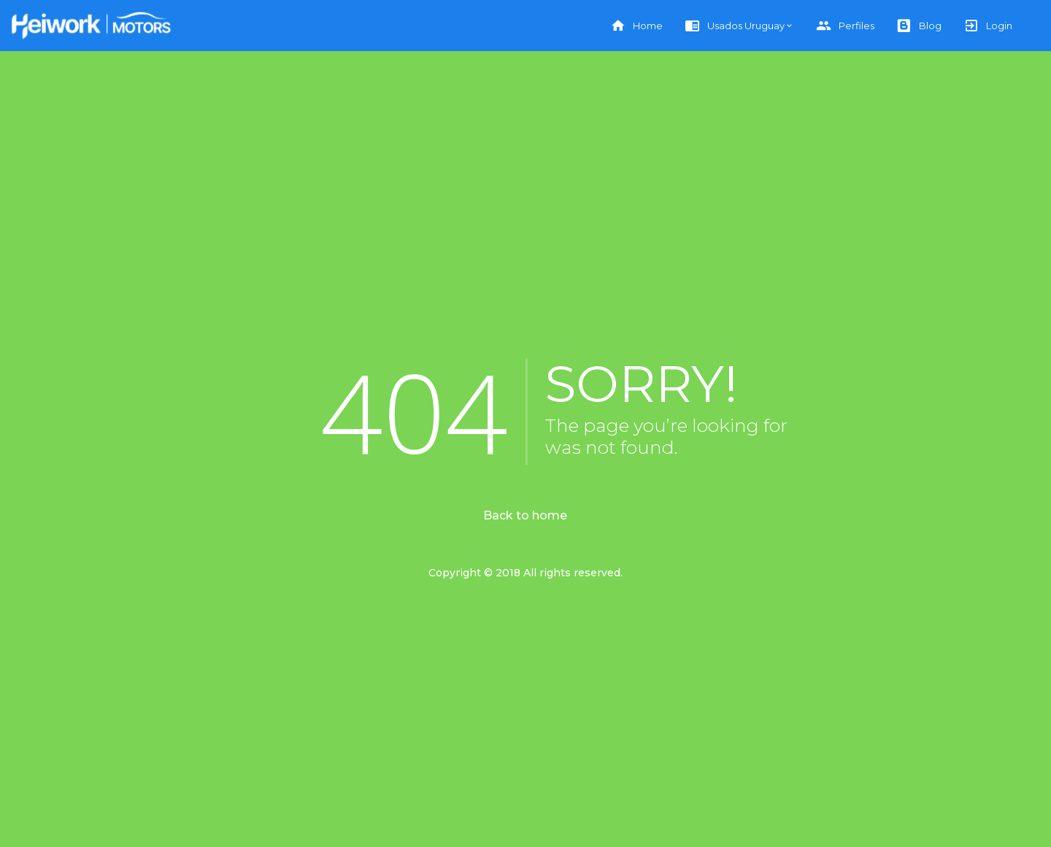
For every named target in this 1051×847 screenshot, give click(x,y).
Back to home (525, 515)
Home (636, 26)
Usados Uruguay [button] (735, 26)
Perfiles (845, 26)
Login (987, 26)
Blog (919, 26)
